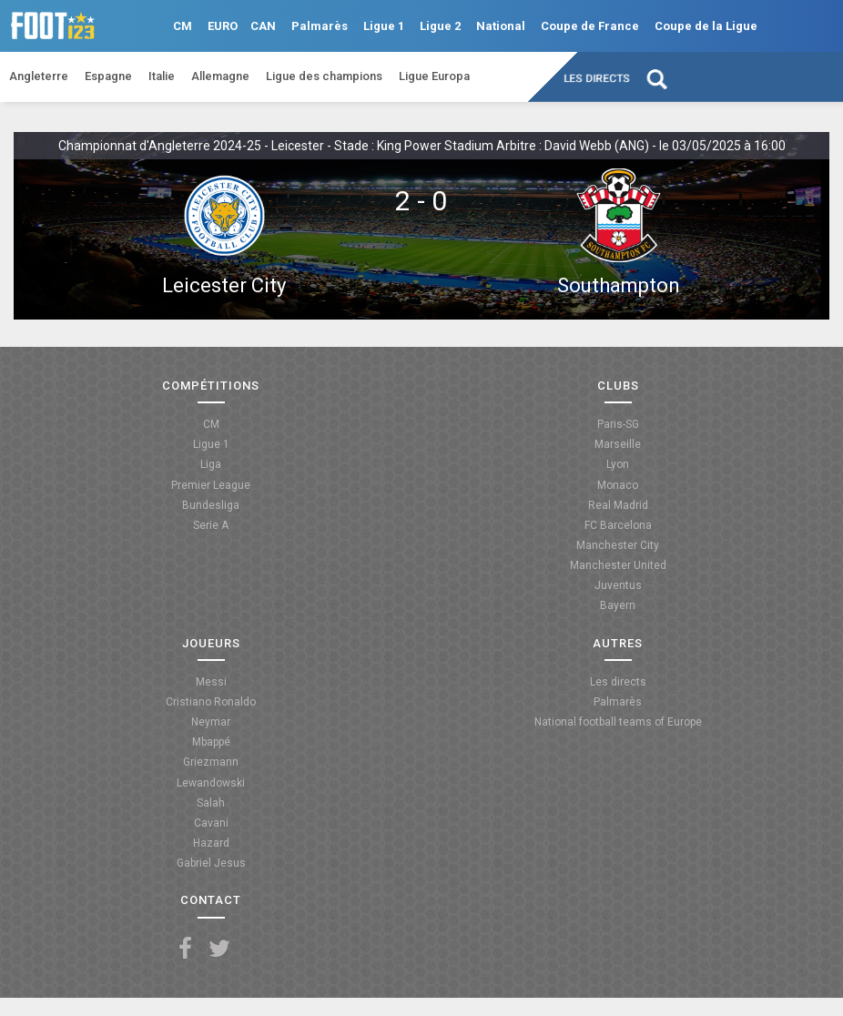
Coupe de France (590, 26)
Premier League (210, 485)
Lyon (617, 464)
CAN (263, 26)
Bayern (617, 605)
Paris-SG (618, 424)
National (500, 26)
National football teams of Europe (618, 722)
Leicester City (224, 285)
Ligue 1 (383, 26)
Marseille (617, 444)
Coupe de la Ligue (706, 26)
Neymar (210, 722)
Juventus (618, 585)
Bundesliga (210, 505)
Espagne (108, 76)
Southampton (618, 285)
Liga (210, 464)
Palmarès (319, 26)
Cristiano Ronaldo (211, 702)
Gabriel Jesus (211, 863)
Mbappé (211, 742)
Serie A (211, 525)
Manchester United (618, 565)
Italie (161, 76)
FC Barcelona (618, 525)
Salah (211, 803)
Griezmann (211, 762)
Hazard (211, 843)
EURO (223, 26)
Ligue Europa (434, 76)
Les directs (597, 78)
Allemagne (220, 76)
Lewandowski (211, 783)
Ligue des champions (324, 76)
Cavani (211, 823)
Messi (211, 682)
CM (182, 26)
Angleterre (38, 76)
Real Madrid (618, 505)
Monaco (617, 485)
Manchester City (617, 545)
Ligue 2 (440, 26)
